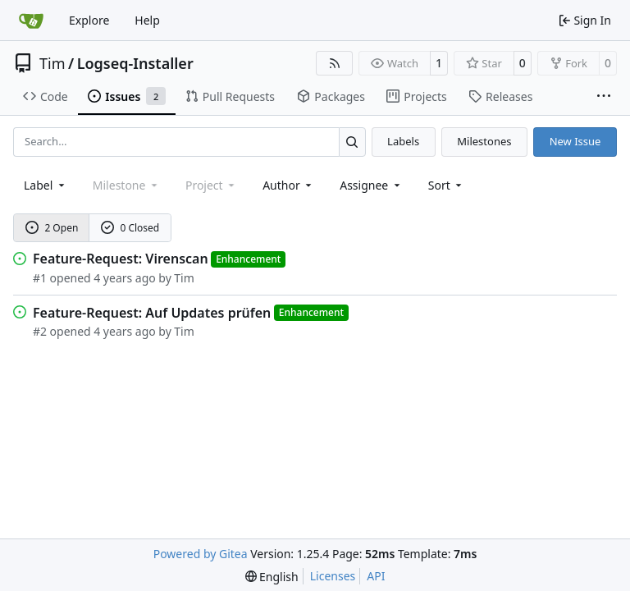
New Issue (575, 141)
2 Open (52, 228)
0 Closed (130, 228)
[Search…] (352, 141)
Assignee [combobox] (371, 185)
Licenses (333, 576)
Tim (52, 63)
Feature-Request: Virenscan (120, 258)
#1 (40, 278)
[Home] (31, 20)
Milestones (484, 141)
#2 (40, 331)
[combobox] (45, 185)
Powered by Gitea (200, 553)
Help (147, 20)
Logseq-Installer (135, 63)
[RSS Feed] (335, 63)
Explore (89, 20)
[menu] (447, 185)
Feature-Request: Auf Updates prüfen (152, 313)
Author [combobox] (288, 185)
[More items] (604, 97)
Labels (403, 141)
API (376, 576)
